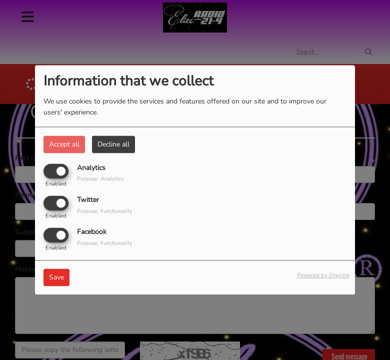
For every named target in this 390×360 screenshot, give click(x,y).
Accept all (64, 144)
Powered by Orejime (323, 276)
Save (56, 277)
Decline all (114, 144)
